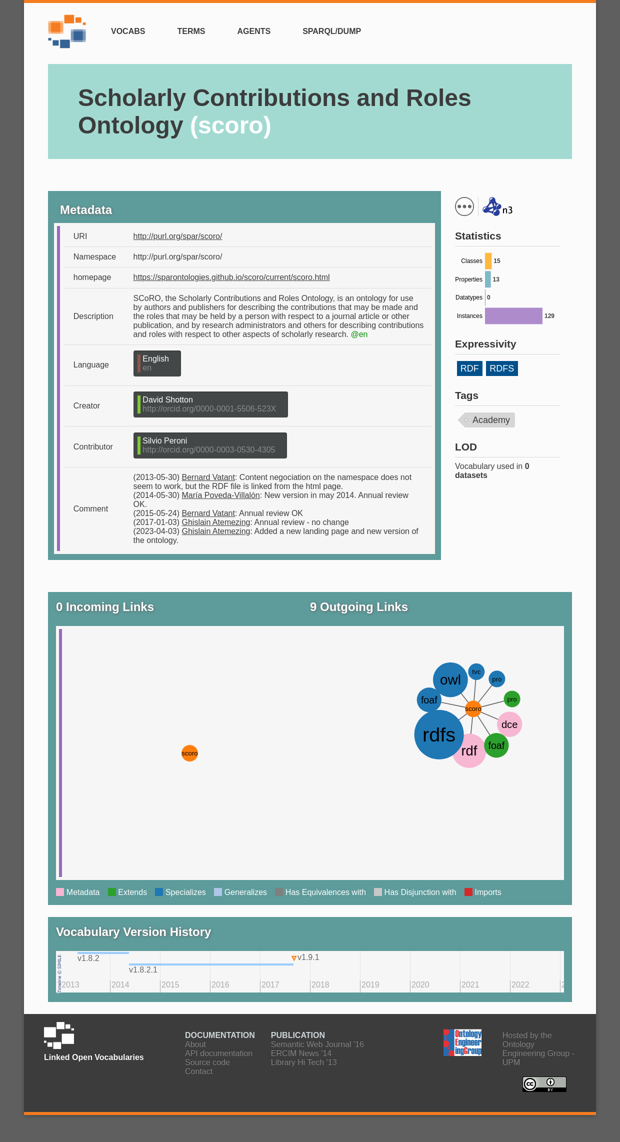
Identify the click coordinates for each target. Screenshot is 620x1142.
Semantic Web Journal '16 (317, 1044)
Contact (198, 1071)
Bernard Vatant (208, 477)
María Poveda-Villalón (221, 495)
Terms (191, 31)
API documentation (218, 1053)
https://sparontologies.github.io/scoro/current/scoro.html (232, 277)
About (195, 1044)
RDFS (502, 369)
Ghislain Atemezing (216, 522)
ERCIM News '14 (301, 1053)
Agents (253, 31)
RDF (469, 369)
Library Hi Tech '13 (304, 1062)
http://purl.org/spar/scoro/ (178, 236)
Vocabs (128, 31)
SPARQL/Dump (331, 31)
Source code (207, 1062)
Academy (491, 420)
